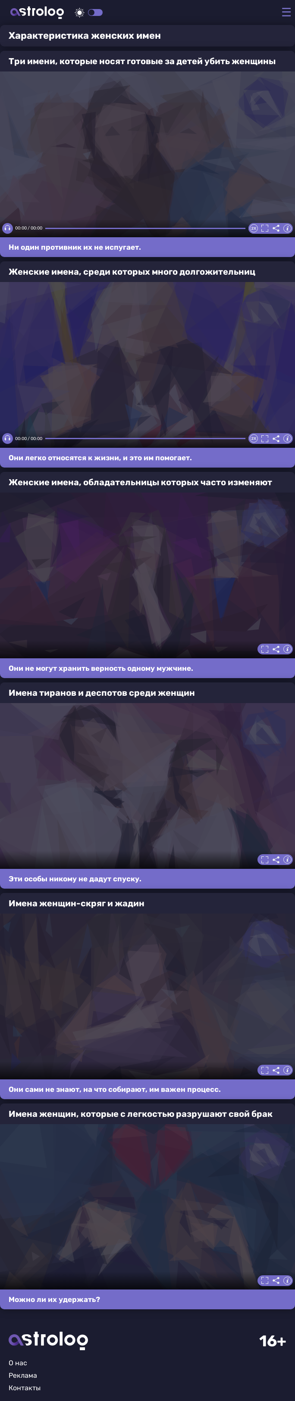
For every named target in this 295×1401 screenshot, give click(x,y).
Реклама (23, 1375)
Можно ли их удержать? (54, 1299)
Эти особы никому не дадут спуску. (75, 878)
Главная (48, 1341)
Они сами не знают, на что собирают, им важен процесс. (115, 1089)
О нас (18, 1363)
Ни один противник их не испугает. (75, 247)
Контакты (25, 1388)
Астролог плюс (37, 12)
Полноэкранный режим (264, 228)
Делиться (276, 228)
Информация (287, 228)
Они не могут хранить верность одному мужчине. (101, 668)
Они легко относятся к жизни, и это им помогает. (100, 457)
